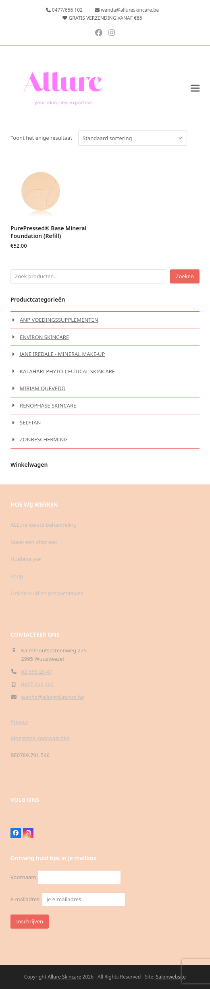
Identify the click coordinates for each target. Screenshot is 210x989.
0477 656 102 (37, 684)
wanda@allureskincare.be (52, 697)
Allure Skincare (64, 976)
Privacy (19, 721)
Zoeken (185, 276)
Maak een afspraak (33, 542)
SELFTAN (30, 422)
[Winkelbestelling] (133, 138)
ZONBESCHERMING (44, 439)
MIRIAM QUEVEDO (43, 388)
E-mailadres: (67, 899)
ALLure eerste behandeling (43, 524)
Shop (16, 576)
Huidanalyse (25, 559)
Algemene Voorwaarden (40, 738)
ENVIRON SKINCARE (44, 337)
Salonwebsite (170, 976)
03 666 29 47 (36, 671)
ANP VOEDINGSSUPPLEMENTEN (59, 319)
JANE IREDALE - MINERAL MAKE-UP (62, 354)
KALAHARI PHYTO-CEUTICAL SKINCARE (67, 371)
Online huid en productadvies (46, 593)
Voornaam (23, 877)
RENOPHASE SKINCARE (48, 405)
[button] (195, 88)
